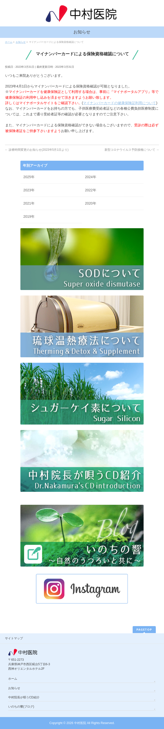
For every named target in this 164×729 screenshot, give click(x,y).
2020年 (90, 203)
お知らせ (14, 688)
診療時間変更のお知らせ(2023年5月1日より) (36, 149)
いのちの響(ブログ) (21, 706)
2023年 (29, 190)
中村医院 (80, 723)
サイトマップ (14, 638)
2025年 (29, 177)
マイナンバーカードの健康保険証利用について (119, 103)
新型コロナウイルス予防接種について (132, 149)
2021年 (29, 203)
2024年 (90, 177)
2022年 (90, 190)
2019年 (29, 217)
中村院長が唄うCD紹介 (24, 697)
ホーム (12, 678)
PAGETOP (144, 629)
